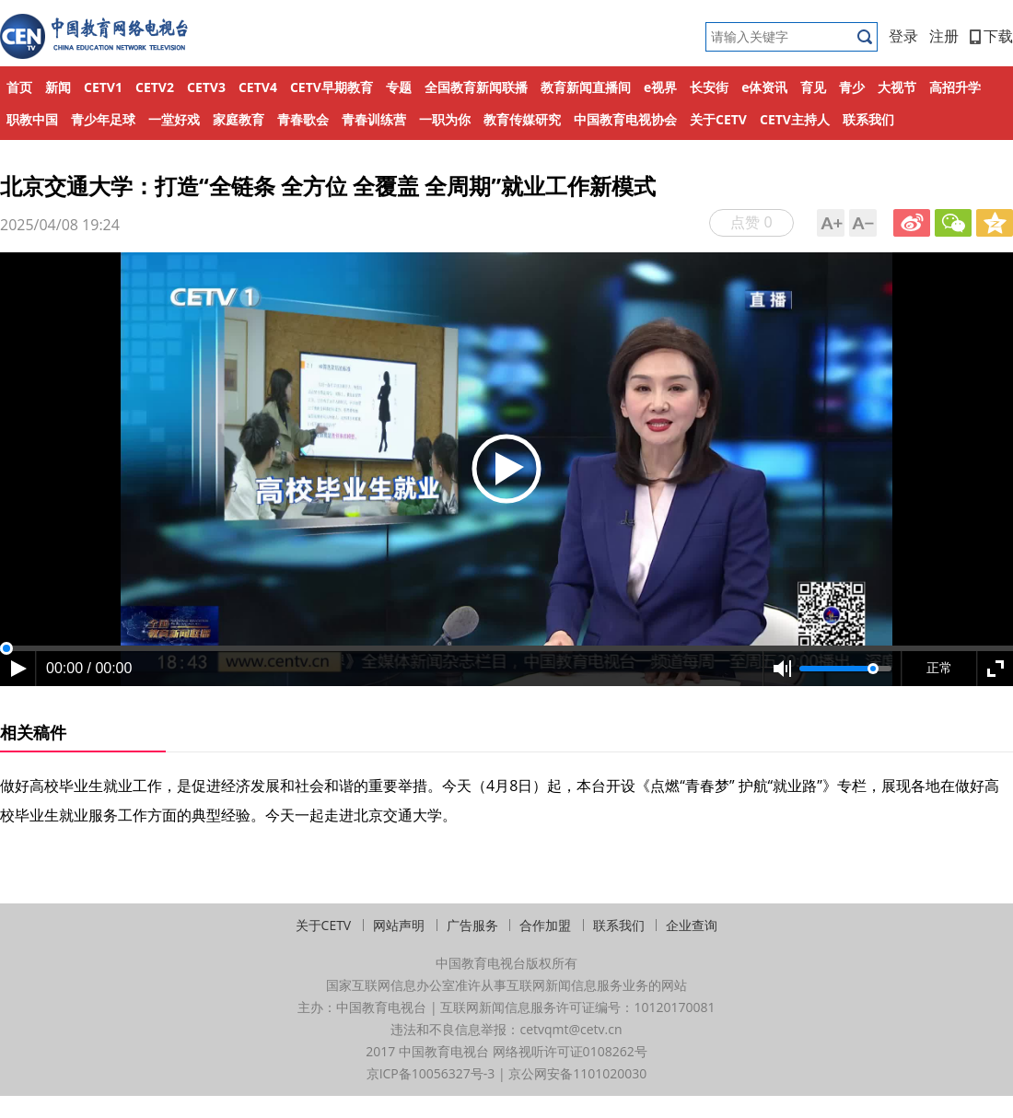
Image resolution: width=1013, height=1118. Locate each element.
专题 (399, 87)
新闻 (58, 87)
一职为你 (445, 119)
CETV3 (206, 87)
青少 (852, 87)
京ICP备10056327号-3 (431, 1073)
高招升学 (955, 87)
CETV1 (103, 87)
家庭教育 (238, 119)
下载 (991, 36)
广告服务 (472, 925)
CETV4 (258, 87)
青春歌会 (303, 119)
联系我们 (868, 119)
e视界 (660, 87)
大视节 (897, 87)
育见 (813, 87)
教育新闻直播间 (586, 87)
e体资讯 (764, 87)
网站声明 (399, 925)
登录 (903, 36)
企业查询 (691, 925)
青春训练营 (374, 119)
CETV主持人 (795, 119)
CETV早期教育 (331, 87)
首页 (19, 87)
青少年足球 (103, 119)
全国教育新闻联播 (476, 87)
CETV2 (154, 87)
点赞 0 (751, 222)
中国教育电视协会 (625, 119)
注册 (944, 36)
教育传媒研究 (522, 119)
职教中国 (32, 119)
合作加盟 (545, 925)
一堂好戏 (174, 119)
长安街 (709, 87)
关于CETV (718, 119)
